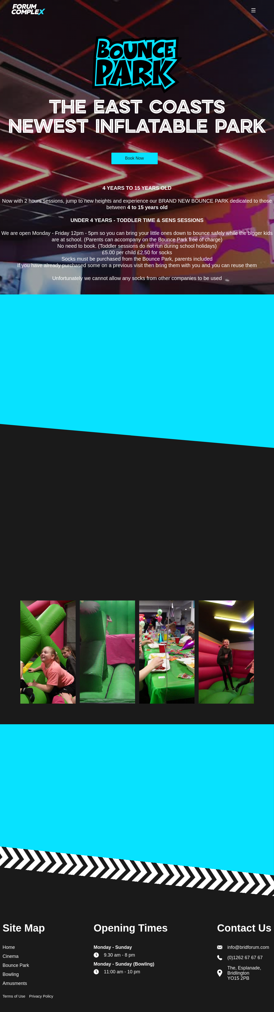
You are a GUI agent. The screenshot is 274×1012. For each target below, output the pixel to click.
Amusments (15, 983)
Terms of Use (14, 996)
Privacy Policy (41, 996)
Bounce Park (16, 965)
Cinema (11, 956)
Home (9, 947)
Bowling (11, 974)
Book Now (134, 158)
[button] (253, 10)
